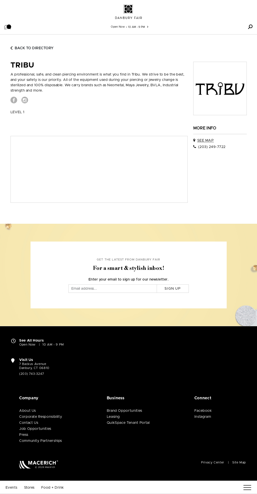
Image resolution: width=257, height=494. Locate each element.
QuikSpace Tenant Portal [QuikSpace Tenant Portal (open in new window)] (128, 422)
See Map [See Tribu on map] (205, 140)
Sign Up (172, 288)
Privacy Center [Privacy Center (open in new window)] (212, 462)
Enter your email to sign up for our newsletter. (128, 279)
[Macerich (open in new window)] (38, 464)
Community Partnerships (40, 441)
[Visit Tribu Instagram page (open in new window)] (24, 100)
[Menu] (247, 487)
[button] (7, 27)
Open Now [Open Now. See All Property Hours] (27, 344)
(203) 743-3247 (31, 373)
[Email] (112, 288)
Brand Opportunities (124, 410)
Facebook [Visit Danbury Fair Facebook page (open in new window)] (203, 410)
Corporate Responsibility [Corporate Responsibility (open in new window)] (40, 416)
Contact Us (28, 422)
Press (23, 435)
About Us (27, 410)
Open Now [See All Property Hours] (118, 26)
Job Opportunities (35, 428)
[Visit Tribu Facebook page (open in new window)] (13, 100)
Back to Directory (32, 48)
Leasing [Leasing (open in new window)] (113, 416)
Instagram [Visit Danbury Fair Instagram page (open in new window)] (202, 416)
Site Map (239, 462)
